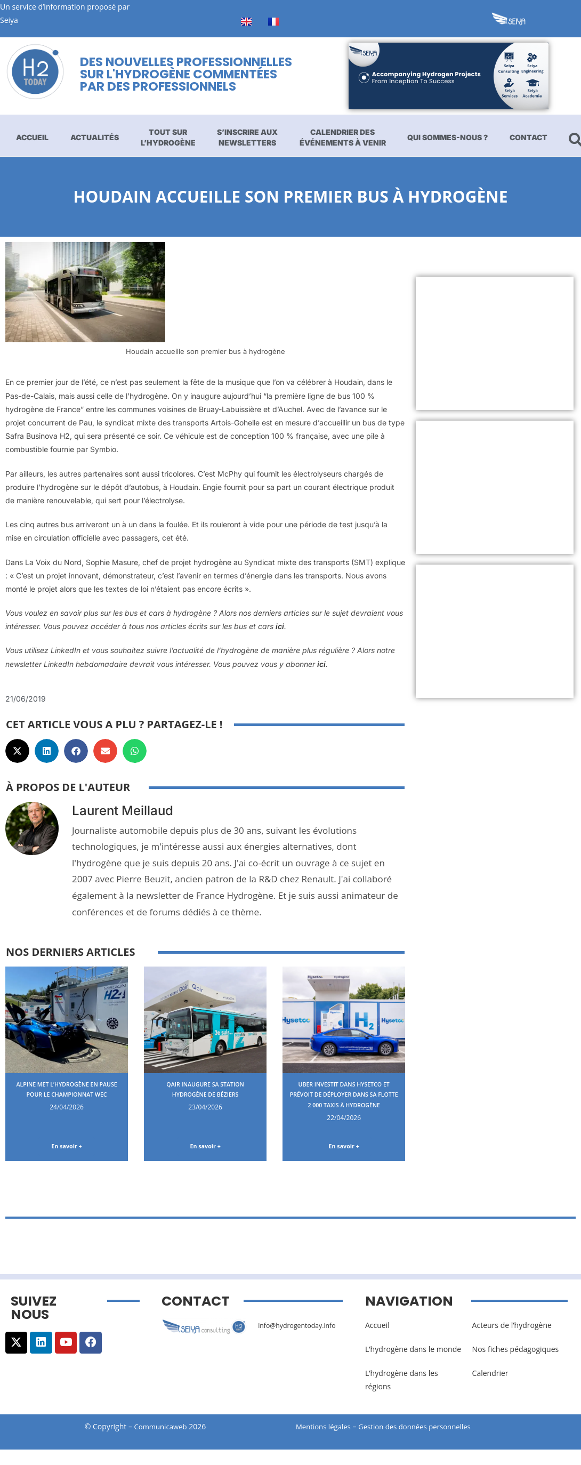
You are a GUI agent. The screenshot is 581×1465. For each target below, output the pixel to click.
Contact (528, 137)
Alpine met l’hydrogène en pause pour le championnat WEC (67, 1093)
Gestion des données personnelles (425, 1429)
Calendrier (490, 1375)
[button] (17, 751)
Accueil (32, 137)
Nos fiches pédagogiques (515, 1351)
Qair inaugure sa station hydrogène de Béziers (205, 1088)
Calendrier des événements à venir (343, 137)
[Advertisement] (494, 343)
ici (280, 626)
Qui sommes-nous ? (447, 137)
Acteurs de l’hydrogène (512, 1327)
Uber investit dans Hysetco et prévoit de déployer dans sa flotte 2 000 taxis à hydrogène (344, 1099)
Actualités (94, 137)
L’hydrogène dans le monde (413, 1351)
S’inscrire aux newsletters (247, 137)
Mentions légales (325, 1429)
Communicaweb (160, 1429)
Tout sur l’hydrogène (168, 137)
